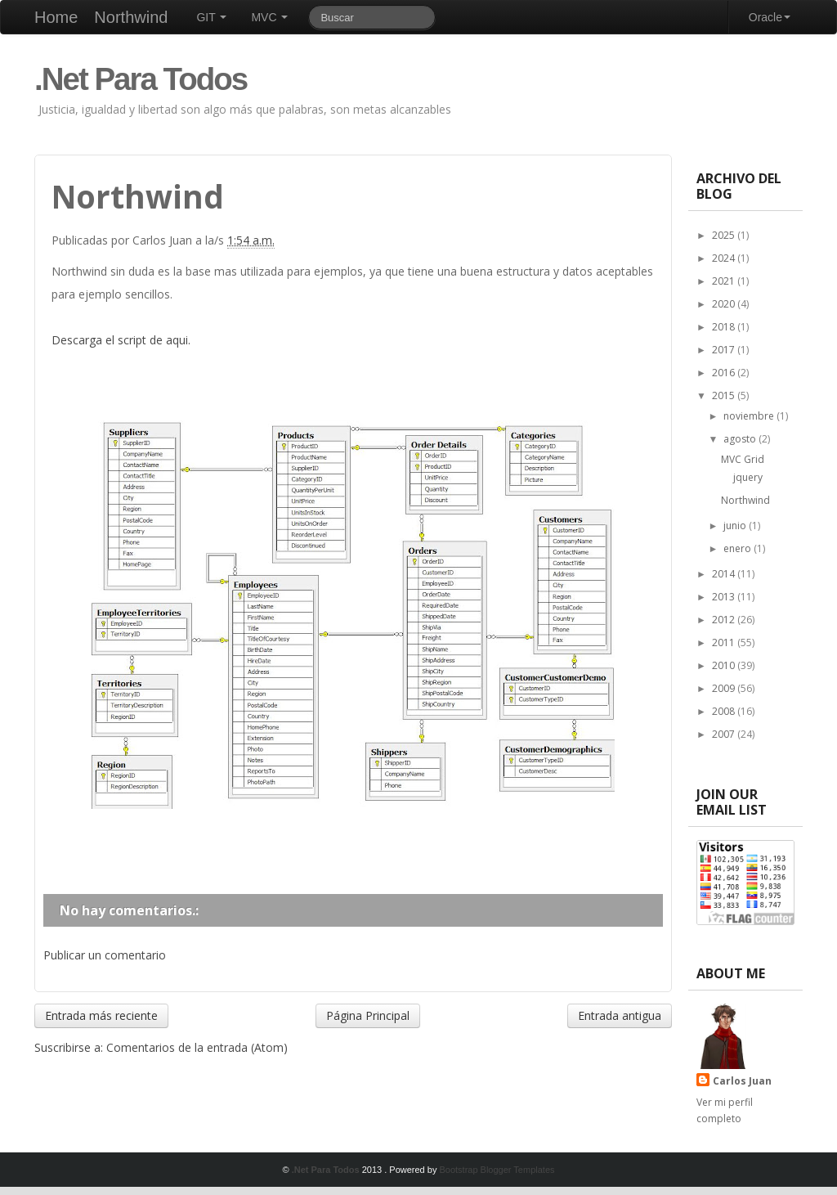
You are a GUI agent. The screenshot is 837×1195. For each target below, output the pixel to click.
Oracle (769, 17)
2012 (724, 620)
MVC (269, 17)
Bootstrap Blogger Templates (496, 1170)
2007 (724, 734)
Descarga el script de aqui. (120, 340)
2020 (724, 304)
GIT (211, 17)
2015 (724, 395)
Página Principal (368, 1015)
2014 (724, 574)
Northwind (131, 17)
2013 (724, 597)
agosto (741, 439)
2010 (724, 665)
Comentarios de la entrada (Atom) (197, 1047)
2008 (724, 711)
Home (56, 17)
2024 (724, 258)
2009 (724, 688)
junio (736, 525)
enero (738, 548)
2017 (724, 350)
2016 (724, 373)
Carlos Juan (742, 1081)
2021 (724, 281)
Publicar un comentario (104, 955)
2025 (724, 235)
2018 (724, 327)
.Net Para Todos (140, 79)
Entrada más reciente (101, 1015)
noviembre (750, 416)
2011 (724, 642)
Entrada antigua (619, 1015)
